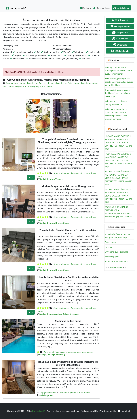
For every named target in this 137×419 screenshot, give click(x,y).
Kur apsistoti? (16, 8)
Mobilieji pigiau (112, 256)
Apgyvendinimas (61, 173)
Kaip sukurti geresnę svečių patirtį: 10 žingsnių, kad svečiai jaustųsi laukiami (119, 81)
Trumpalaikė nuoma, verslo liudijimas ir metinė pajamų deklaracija (117, 93)
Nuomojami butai (118, 129)
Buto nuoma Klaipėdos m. (15, 86)
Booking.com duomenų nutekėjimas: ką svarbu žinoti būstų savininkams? (118, 70)
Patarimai (114, 60)
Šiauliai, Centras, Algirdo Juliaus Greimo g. (59, 314)
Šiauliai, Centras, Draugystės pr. (54, 223)
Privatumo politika (108, 411)
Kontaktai (85, 8)
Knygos (108, 247)
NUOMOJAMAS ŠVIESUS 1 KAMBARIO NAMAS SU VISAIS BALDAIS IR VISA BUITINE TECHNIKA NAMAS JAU (118, 142)
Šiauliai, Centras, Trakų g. (51, 179)
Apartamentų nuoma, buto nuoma (77, 352)
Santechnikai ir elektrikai (116, 261)
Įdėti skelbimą (121, 8)
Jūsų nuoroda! (115, 267)
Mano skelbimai (101, 8)
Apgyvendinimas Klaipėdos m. (53, 83)
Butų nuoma (110, 242)
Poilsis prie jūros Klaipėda (40, 86)
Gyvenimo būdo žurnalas (116, 251)
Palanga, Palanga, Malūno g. (52, 355)
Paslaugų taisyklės (89, 411)
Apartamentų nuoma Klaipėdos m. (22, 83)
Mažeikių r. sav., (46, 395)
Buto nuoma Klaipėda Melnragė (82, 83)
